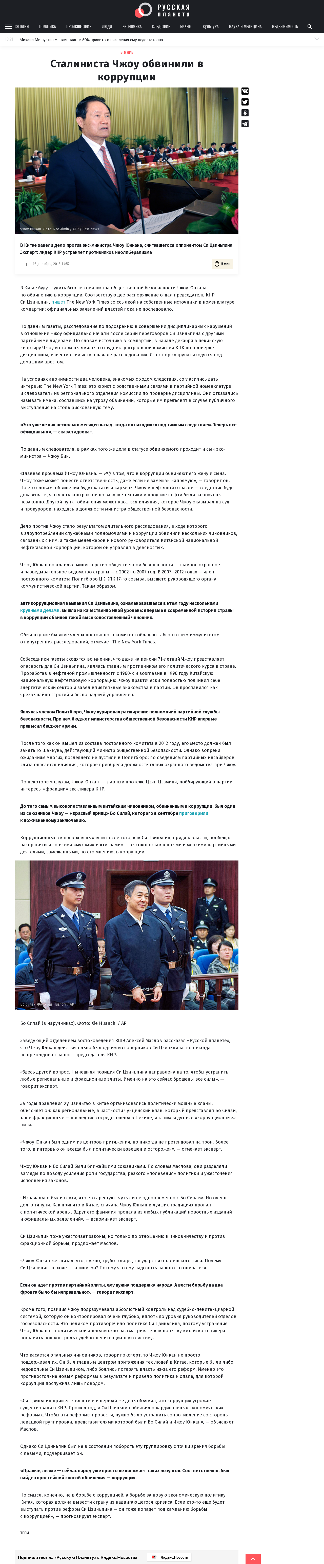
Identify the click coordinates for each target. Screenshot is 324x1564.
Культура (211, 26)
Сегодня (22, 26)
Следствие (161, 26)
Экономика (132, 26)
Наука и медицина (245, 26)
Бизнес (186, 26)
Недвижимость (285, 26)
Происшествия (79, 26)
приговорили (193, 813)
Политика (47, 26)
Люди (107, 26)
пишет (58, 302)
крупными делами (39, 610)
